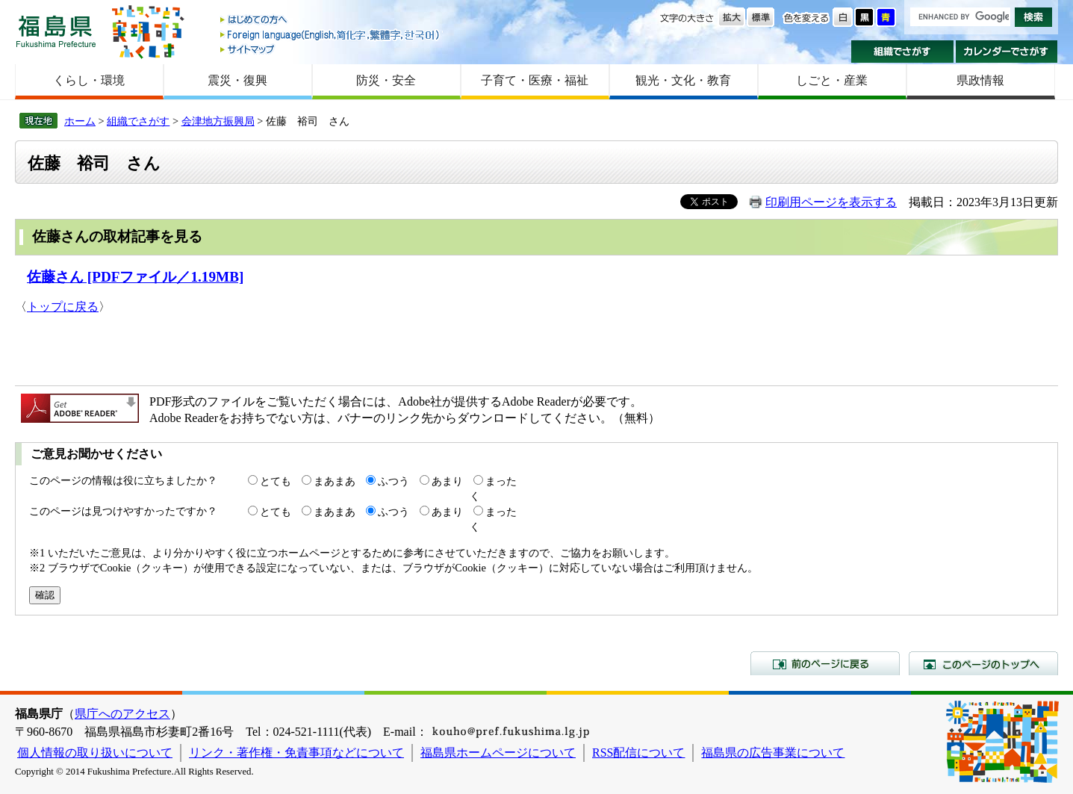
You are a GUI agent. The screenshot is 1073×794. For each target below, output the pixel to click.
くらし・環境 (89, 80)
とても (275, 481)
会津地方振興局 (218, 121)
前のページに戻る (825, 663)
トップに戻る (63, 306)
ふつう (393, 481)
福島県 (56, 31)
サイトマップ (331, 49)
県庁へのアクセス (122, 713)
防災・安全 (386, 80)
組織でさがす (902, 51)
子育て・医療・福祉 (534, 80)
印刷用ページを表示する (831, 202)
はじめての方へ (331, 20)
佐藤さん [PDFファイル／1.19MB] (135, 277)
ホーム (80, 121)
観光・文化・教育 (683, 80)
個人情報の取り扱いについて (94, 752)
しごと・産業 (832, 80)
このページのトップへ (983, 663)
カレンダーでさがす (1007, 51)
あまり (447, 481)
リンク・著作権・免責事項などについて (296, 752)
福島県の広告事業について (773, 752)
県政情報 (980, 80)
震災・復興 (237, 80)
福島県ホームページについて (498, 752)
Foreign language (331, 35)
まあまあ (334, 481)
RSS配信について (638, 752)
